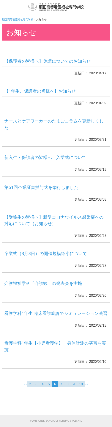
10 (81, 384)
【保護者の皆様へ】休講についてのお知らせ (47, 61)
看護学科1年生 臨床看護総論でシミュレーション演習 (55, 313)
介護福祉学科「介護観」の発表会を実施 (43, 283)
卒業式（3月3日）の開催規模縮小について (45, 253)
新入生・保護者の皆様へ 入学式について (45, 157)
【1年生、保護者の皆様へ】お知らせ (40, 91)
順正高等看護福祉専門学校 (17, 19)
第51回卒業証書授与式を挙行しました (41, 187)
